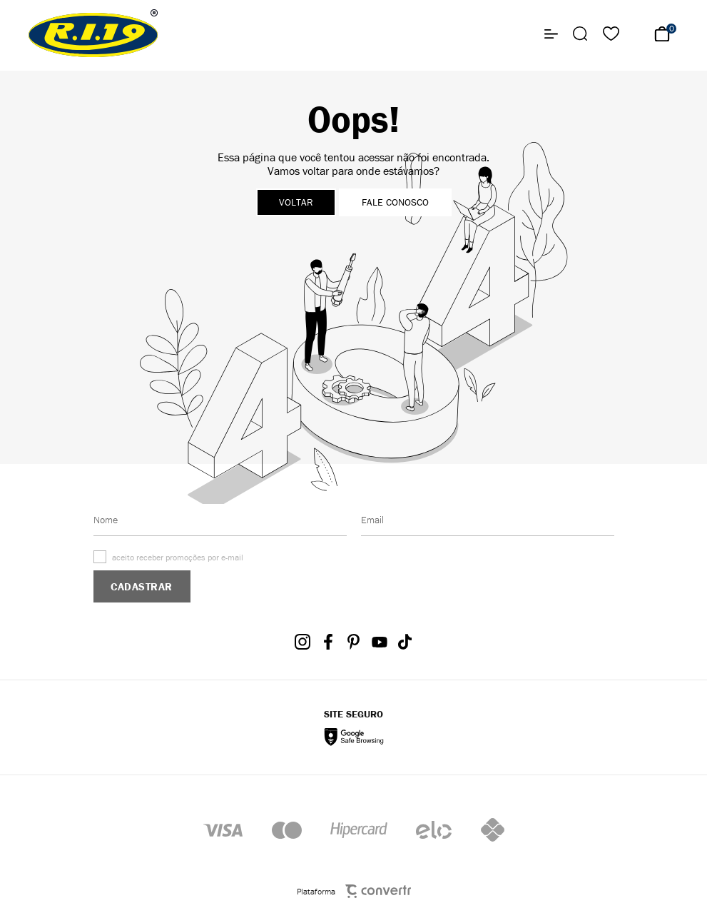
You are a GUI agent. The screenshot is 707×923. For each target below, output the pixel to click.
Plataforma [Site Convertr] (354, 891)
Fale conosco (395, 202)
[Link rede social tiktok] (405, 641)
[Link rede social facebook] (328, 641)
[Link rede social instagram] (302, 641)
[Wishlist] (611, 34)
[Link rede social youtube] (379, 641)
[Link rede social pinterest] (354, 641)
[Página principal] (93, 33)
